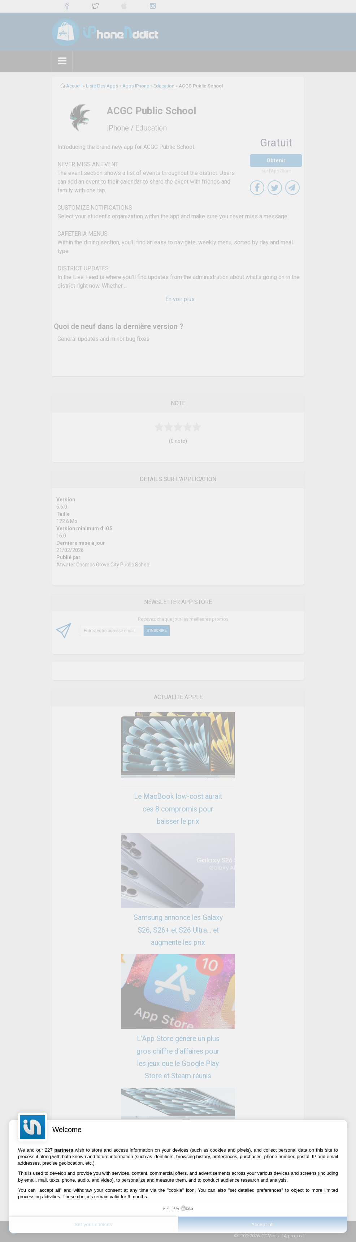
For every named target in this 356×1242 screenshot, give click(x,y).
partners (64, 1150)
